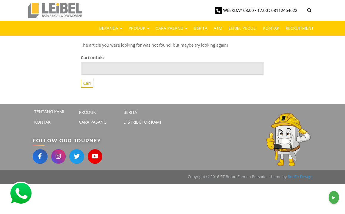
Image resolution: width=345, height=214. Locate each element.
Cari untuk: (92, 57)
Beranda (110, 28)
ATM (218, 28)
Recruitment (299, 28)
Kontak (271, 28)
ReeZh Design (300, 177)
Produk (139, 28)
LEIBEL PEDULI (242, 28)
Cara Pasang (171, 28)
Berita (200, 28)
